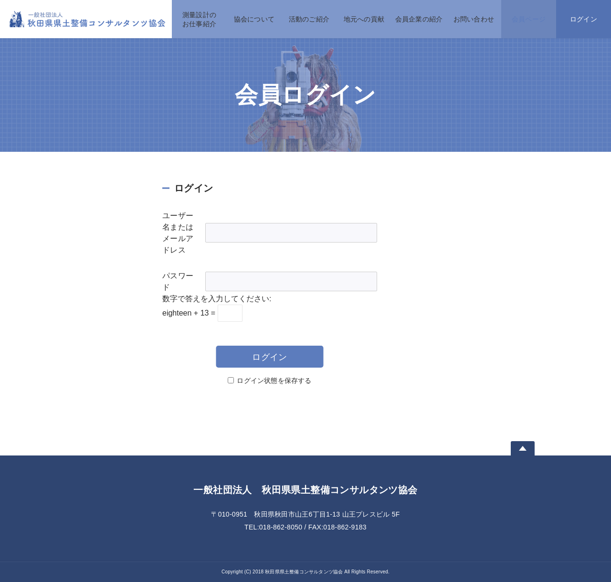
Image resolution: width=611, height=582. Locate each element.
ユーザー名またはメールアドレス (177, 233)
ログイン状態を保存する (274, 380)
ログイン (583, 19)
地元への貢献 (364, 19)
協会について (254, 19)
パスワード (177, 281)
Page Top (523, 448)
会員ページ (529, 19)
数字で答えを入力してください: (216, 299)
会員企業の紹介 (418, 19)
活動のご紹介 (309, 19)
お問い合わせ (473, 19)
